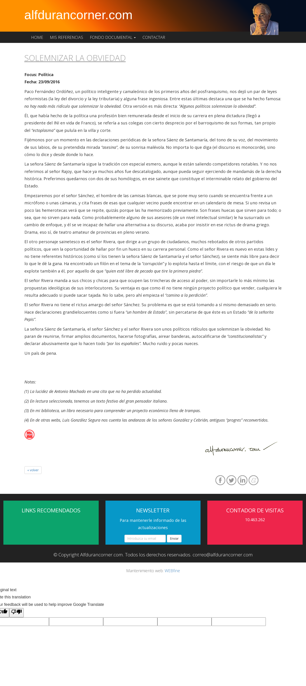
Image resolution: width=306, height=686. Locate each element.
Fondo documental (113, 37)
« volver (33, 470)
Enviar (174, 538)
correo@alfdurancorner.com (223, 554)
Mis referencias (66, 37)
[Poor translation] (16, 612)
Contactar (153, 37)
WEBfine (172, 570)
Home (37, 37)
